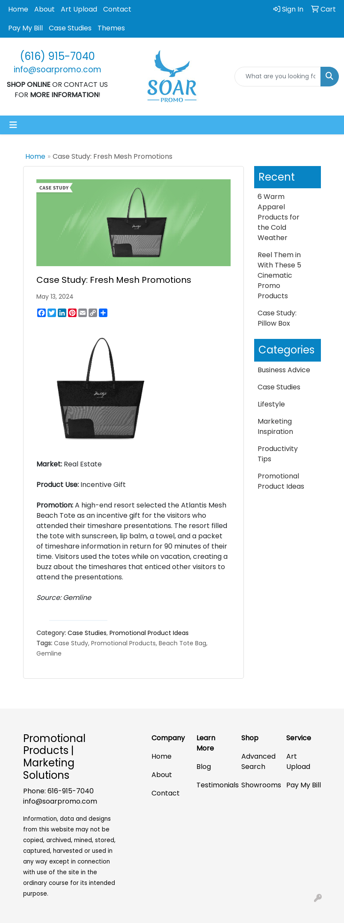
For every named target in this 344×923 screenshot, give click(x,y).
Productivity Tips (278, 454)
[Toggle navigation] (13, 125)
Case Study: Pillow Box (277, 318)
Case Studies (70, 28)
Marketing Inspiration (275, 426)
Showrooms (258, 785)
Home (18, 9)
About (44, 9)
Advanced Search (258, 761)
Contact (117, 9)
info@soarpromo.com (60, 801)
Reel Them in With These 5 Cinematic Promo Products (279, 275)
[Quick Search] (277, 76)
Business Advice (284, 370)
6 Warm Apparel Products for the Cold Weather (279, 217)
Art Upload (79, 9)
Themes (111, 28)
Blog (203, 767)
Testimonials (213, 785)
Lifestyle (271, 404)
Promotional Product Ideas (149, 633)
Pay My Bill (25, 28)
